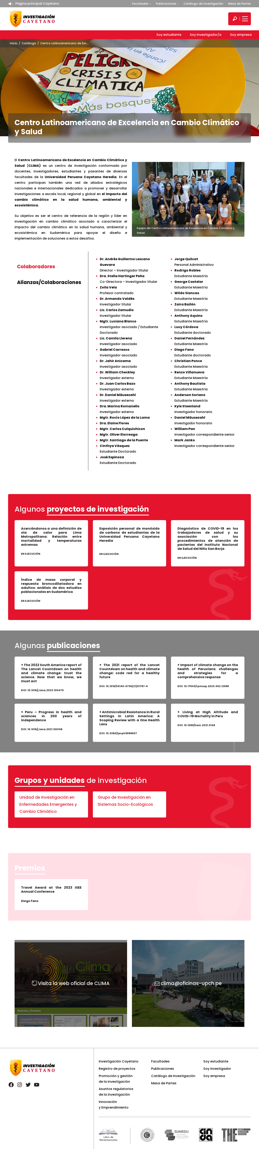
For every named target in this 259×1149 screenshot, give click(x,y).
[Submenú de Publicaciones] (178, 3)
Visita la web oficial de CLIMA (74, 983)
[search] (235, 19)
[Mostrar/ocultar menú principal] (244, 19)
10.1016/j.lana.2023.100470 (46, 690)
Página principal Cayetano (37, 3)
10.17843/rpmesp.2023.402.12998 (206, 686)
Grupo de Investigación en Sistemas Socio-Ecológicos (125, 800)
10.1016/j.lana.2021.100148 (45, 729)
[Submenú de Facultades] (150, 3)
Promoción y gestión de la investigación (116, 1079)
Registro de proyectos (117, 1068)
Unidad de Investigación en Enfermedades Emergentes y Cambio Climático (48, 804)
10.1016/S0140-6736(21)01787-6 (127, 686)
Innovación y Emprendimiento (113, 1104)
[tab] (49, 266)
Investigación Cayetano (118, 1061)
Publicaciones (166, 4)
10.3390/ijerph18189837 (121, 733)
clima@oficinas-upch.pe (191, 983)
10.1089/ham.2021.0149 (199, 725)
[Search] (235, 19)
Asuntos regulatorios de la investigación (116, 1092)
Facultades (140, 4)
